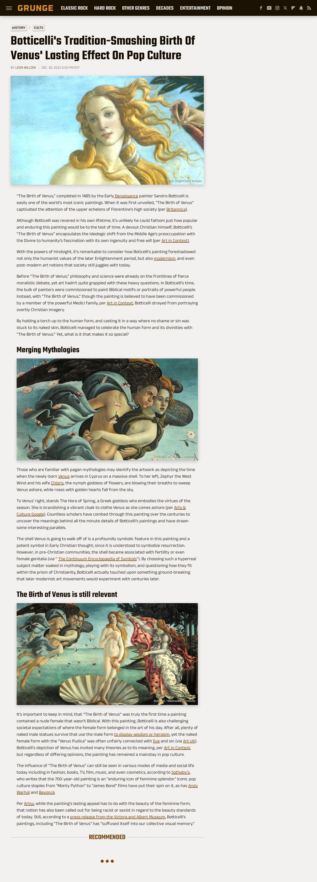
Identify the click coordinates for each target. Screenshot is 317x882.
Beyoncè (47, 792)
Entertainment (195, 8)
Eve (156, 740)
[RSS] (309, 8)
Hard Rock (105, 8)
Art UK (189, 740)
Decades (165, 8)
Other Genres (136, 8)
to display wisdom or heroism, (142, 734)
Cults (38, 28)
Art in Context (120, 302)
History (18, 27)
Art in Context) (175, 240)
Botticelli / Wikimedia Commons (174, 456)
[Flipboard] (293, 8)
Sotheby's (180, 772)
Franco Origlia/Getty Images (182, 180)
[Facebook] (261, 8)
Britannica (176, 209)
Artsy (29, 803)
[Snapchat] (301, 8)
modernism (164, 258)
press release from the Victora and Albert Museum (117, 816)
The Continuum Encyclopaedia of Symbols (97, 558)
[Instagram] (277, 8)
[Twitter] (285, 8)
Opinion (224, 8)
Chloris (57, 482)
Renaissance (126, 195)
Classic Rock (74, 8)
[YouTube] (269, 8)
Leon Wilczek (25, 67)
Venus (64, 476)
